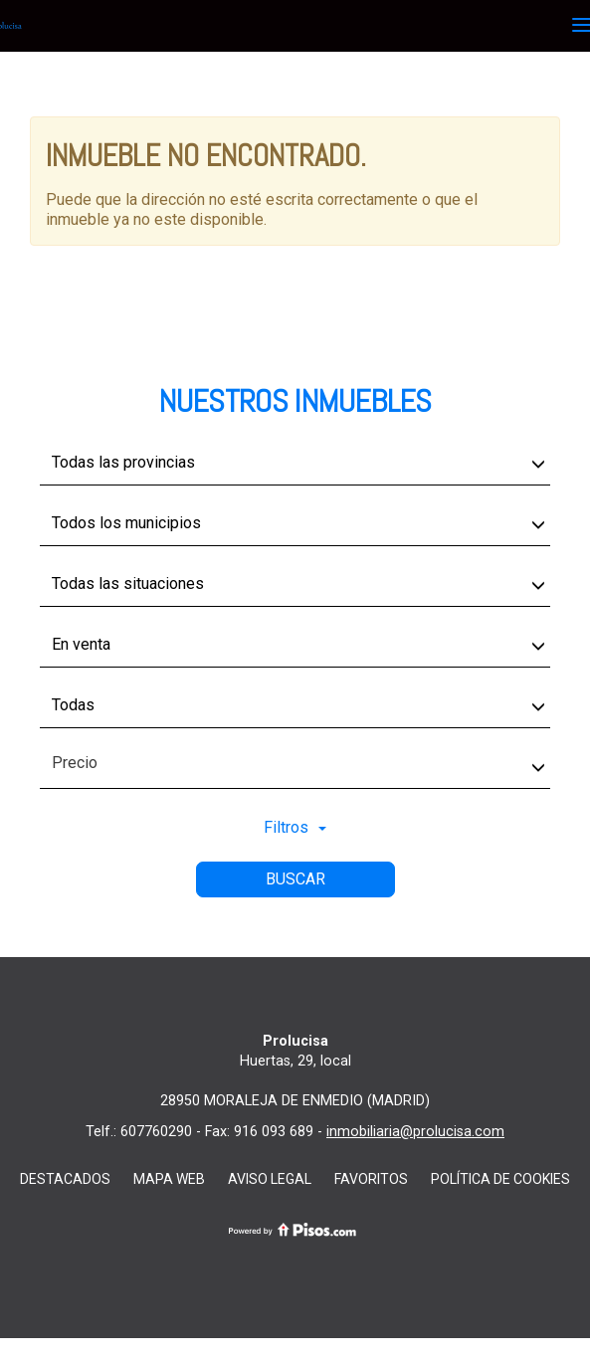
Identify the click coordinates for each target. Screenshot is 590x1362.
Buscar (295, 879)
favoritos (371, 1179)
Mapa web (169, 1179)
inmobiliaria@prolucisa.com (415, 1131)
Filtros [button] (295, 827)
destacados (65, 1179)
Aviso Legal (269, 1179)
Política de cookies (500, 1179)
